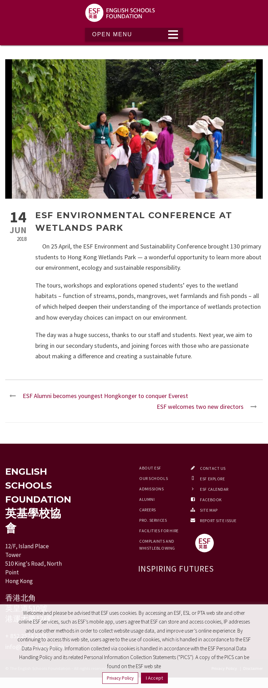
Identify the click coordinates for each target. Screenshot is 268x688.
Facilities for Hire (159, 530)
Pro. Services (153, 520)
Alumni (147, 499)
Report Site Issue (218, 520)
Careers (147, 509)
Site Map (208, 510)
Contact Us (213, 468)
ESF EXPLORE (212, 478)
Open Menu (112, 34)
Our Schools (153, 478)
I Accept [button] (154, 678)
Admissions (151, 488)
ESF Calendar (214, 489)
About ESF (150, 468)
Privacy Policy (120, 678)
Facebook (211, 499)
